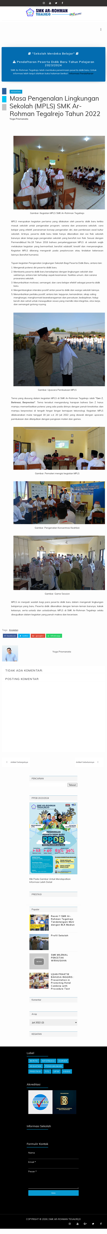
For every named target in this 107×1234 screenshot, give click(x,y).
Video (66, 1076)
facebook (10, 640)
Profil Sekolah (59, 940)
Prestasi (35, 1076)
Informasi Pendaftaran (81, 73)
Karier (63, 1066)
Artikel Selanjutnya (19, 767)
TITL (47, 1076)
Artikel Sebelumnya (85, 767)
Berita (34, 1066)
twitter (24, 640)
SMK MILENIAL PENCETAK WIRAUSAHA (59, 963)
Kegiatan (18, 92)
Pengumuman (53, 1071)
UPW (56, 1076)
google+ (38, 640)
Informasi (48, 1066)
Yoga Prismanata (21, 119)
